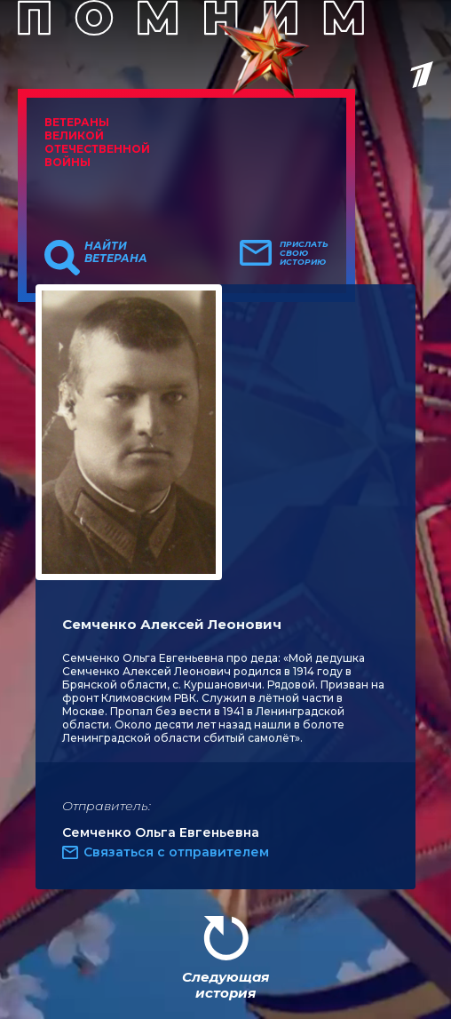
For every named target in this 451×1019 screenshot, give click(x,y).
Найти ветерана (115, 252)
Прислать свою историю (304, 253)
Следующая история (225, 984)
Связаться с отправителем (176, 852)
